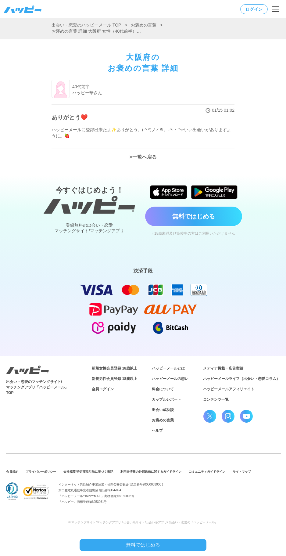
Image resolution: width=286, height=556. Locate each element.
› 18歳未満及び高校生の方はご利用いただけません (193, 233)
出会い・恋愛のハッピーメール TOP (86, 25)
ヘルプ (157, 430)
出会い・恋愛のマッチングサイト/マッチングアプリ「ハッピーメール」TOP (37, 387)
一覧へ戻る (144, 157)
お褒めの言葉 (143, 25)
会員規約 (12, 471)
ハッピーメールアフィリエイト (228, 389)
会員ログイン (103, 389)
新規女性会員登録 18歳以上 (114, 368)
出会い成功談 (163, 410)
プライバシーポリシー (41, 471)
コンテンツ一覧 (216, 399)
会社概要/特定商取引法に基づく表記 (88, 471)
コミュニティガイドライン (207, 471)
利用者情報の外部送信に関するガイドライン (150, 471)
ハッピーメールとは (168, 368)
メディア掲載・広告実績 (223, 368)
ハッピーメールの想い (170, 379)
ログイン (254, 9)
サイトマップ (242, 471)
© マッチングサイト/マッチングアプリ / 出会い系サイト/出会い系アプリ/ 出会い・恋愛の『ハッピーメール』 (143, 522)
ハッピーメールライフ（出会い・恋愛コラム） (241, 379)
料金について (163, 389)
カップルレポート (166, 399)
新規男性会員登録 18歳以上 (114, 379)
